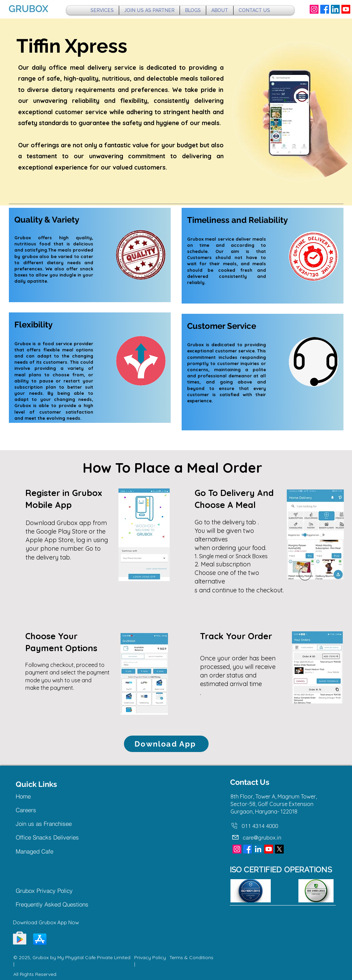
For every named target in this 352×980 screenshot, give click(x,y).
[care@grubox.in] (271, 837)
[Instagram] (314, 9)
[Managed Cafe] (52, 851)
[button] (102, 10)
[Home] (40, 796)
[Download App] (166, 744)
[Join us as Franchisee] (50, 824)
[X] (279, 849)
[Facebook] (324, 9)
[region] (90, 255)
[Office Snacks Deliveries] (52, 837)
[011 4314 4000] (254, 826)
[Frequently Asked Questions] (56, 904)
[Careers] (40, 810)
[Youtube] (345, 9)
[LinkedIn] (335, 9)
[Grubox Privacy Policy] (52, 891)
